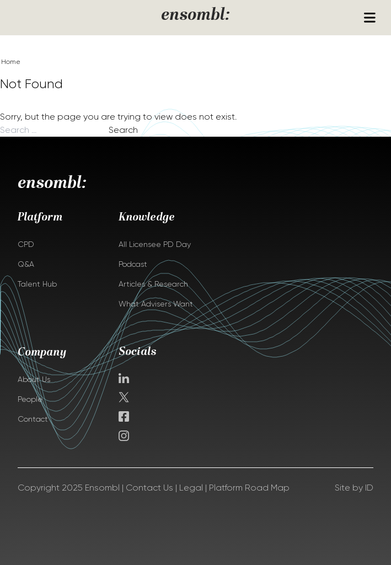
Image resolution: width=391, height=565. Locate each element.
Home (10, 62)
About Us (34, 379)
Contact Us (149, 487)
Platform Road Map (249, 487)
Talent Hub (37, 283)
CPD (26, 244)
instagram (124, 436)
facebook (124, 416)
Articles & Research (153, 283)
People (30, 399)
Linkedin (124, 378)
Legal (191, 487)
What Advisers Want (156, 303)
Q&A (26, 264)
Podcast (133, 264)
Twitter (125, 397)
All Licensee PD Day (155, 244)
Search (123, 130)
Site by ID (354, 487)
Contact (33, 419)
